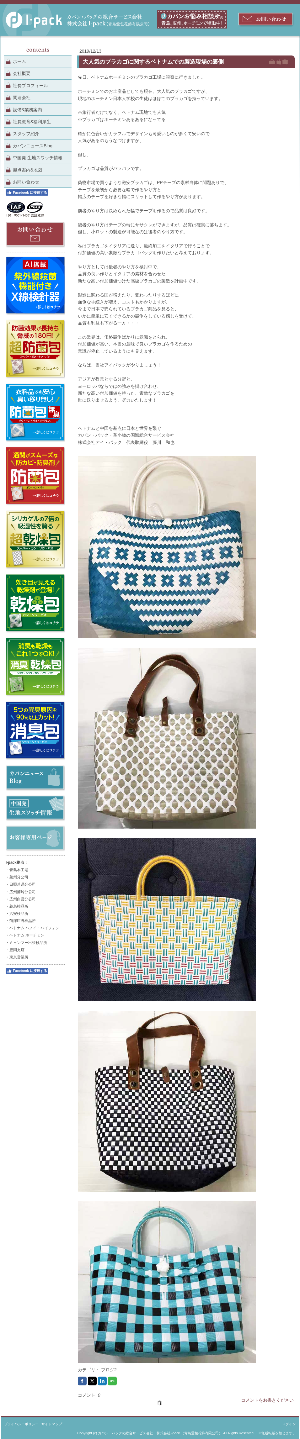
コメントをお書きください (267, 1400)
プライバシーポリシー (21, 1424)
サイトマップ (51, 1424)
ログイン (289, 1424)
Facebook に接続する (27, 192)
